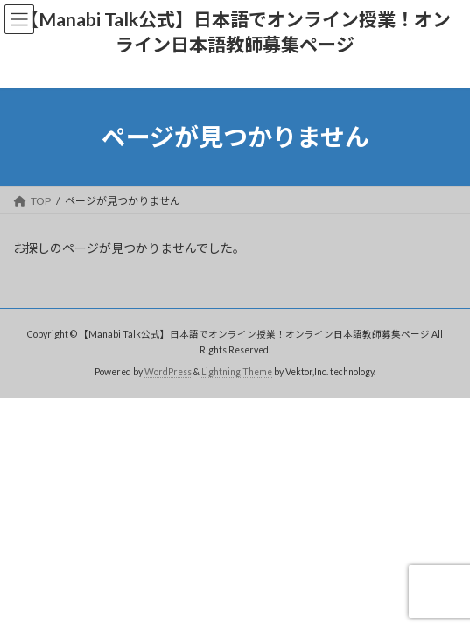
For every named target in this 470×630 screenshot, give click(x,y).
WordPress (168, 371)
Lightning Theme (236, 371)
